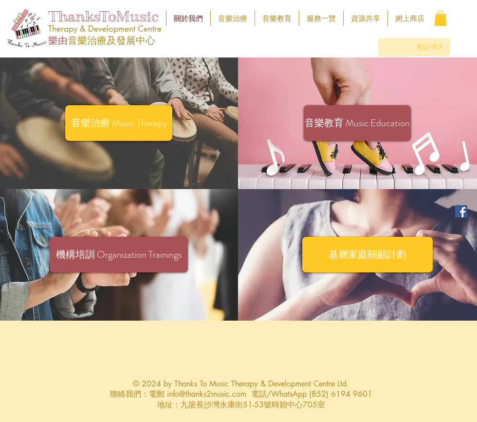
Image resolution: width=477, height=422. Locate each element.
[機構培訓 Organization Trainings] (119, 254)
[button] (440, 18)
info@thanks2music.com (206, 394)
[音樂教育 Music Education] (357, 123)
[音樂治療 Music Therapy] (118, 123)
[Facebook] (461, 211)
